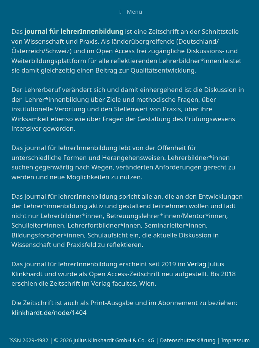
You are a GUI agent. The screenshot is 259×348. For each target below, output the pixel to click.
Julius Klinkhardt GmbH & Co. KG (113, 340)
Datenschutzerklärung (187, 340)
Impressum (235, 340)
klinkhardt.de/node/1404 (49, 312)
